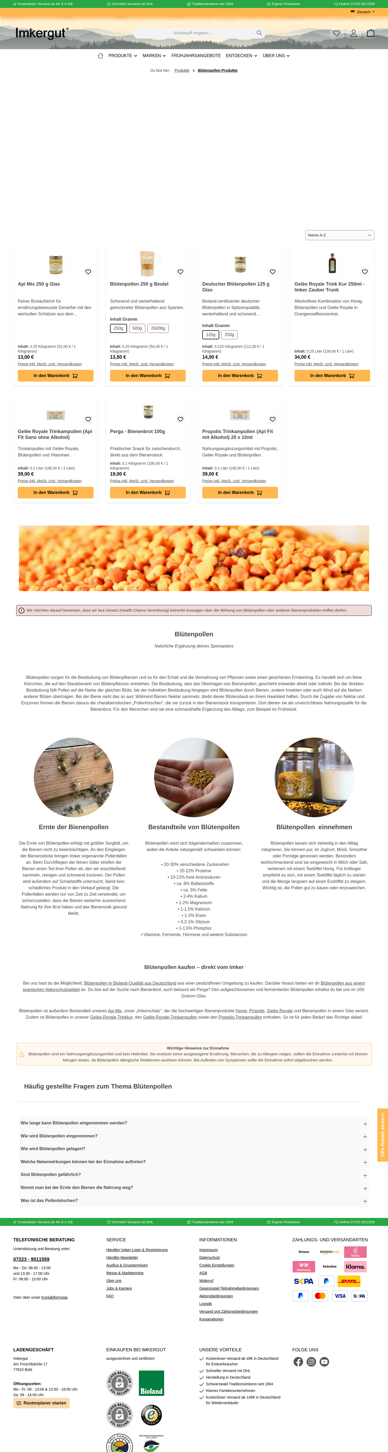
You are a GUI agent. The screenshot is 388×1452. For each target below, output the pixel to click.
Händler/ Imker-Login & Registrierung (137, 1250)
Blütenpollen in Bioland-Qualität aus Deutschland (130, 983)
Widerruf (206, 1281)
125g (211, 334)
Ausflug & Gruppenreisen (127, 1265)
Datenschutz (209, 1257)
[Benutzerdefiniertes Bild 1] (151, 1383)
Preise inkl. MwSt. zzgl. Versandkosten (50, 364)
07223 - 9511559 (31, 1259)
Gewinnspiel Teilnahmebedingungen (229, 1288)
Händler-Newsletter (122, 1257)
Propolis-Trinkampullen (240, 1017)
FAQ (110, 1296)
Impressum (208, 1250)
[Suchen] (259, 33)
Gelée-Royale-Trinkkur (111, 1017)
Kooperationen (211, 1319)
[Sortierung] (339, 235)
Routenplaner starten (41, 1402)
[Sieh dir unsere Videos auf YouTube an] (324, 1362)
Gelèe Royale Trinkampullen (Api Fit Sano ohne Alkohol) (55, 434)
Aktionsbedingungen (216, 1296)
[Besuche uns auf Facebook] (298, 1362)
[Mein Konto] (354, 33)
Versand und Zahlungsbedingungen (228, 1311)
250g (118, 328)
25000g (158, 328)
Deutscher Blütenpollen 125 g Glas (235, 287)
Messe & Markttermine (125, 1273)
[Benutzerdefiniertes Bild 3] (151, 1415)
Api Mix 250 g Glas (39, 284)
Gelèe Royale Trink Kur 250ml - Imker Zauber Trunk (329, 287)
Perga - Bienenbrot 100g (137, 431)
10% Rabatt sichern (382, 1135)
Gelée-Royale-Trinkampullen (170, 1017)
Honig (241, 1011)
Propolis (257, 1011)
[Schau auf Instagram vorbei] (311, 1362)
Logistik (205, 1304)
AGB (203, 1273)
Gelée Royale (280, 1011)
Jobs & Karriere (119, 1288)
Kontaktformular (54, 1297)
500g (137, 328)
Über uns (113, 1281)
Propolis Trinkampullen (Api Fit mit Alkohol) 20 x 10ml (237, 434)
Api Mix (115, 1011)
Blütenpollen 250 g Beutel (139, 284)
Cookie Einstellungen (216, 1265)
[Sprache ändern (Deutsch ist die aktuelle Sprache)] (363, 11)
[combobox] (193, 33)
